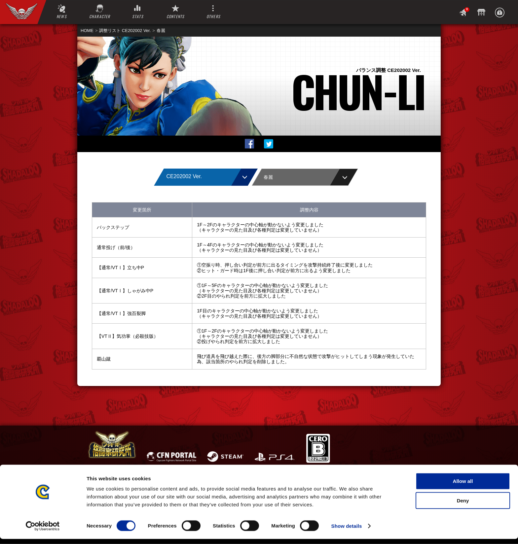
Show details (346, 531)
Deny (463, 505)
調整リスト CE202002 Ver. (125, 30)
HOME (87, 30)
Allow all (463, 486)
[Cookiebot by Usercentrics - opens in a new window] (43, 531)
